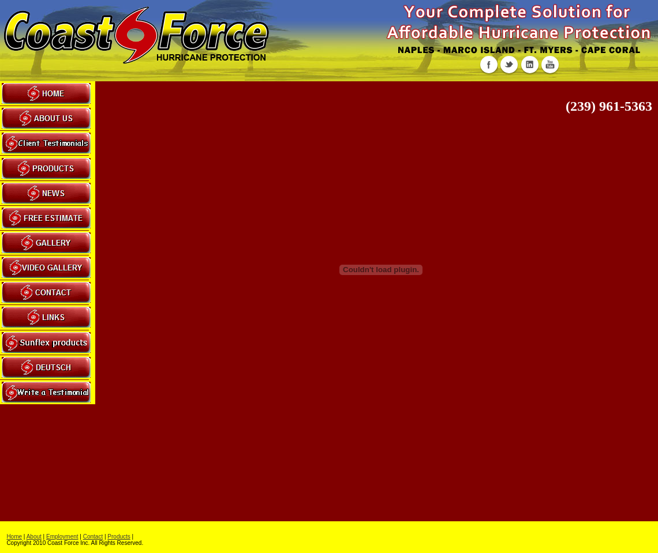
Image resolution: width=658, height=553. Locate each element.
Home (14, 536)
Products (118, 536)
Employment (62, 536)
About (34, 536)
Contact (93, 536)
